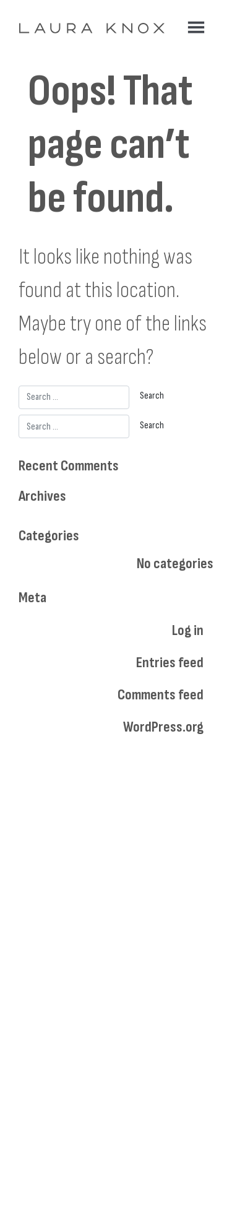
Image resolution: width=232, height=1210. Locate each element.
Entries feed (170, 663)
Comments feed (161, 695)
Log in (188, 630)
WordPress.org (163, 727)
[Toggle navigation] (196, 27)
